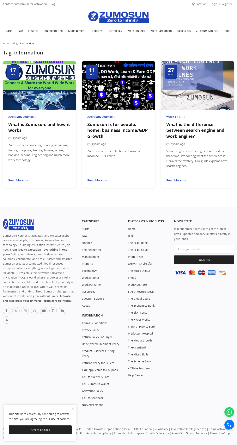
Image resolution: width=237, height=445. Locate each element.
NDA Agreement (92, 405)
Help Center (135, 375)
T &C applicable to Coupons (100, 370)
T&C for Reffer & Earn (96, 377)
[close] (73, 408)
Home (6, 43)
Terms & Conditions (94, 323)
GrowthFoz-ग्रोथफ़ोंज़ (140, 264)
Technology (114, 31)
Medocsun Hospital (140, 333)
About (227, 31)
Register (227, 4)
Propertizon (135, 257)
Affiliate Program (139, 368)
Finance (33, 31)
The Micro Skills (138, 354)
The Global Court (139, 298)
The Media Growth (140, 340)
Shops (132, 277)
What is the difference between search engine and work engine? (195, 130)
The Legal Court (138, 250)
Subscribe (204, 260)
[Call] (229, 424)
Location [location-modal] (199, 4)
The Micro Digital (139, 271)
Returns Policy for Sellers (98, 363)
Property (96, 31)
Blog (52, 4)
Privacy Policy (90, 330)
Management (76, 31)
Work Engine (175, 117)
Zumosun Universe (22, 117)
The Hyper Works (139, 319)
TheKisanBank (137, 347)
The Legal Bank (138, 243)
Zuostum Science (207, 31)
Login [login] (213, 4)
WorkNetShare (137, 284)
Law (20, 31)
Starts (8, 31)
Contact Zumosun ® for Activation (25, 4)
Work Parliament (161, 31)
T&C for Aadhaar (92, 398)
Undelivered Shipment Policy (100, 344)
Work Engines (136, 31)
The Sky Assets (137, 312)
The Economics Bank (141, 305)
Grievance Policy (92, 391)
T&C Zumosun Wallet (95, 384)
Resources (184, 31)
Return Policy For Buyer (97, 337)
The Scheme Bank (139, 361)
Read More (18, 180)
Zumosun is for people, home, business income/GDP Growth (117, 130)
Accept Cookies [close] (40, 430)
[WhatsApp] (229, 412)
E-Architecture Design (142, 291)
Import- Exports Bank (141, 326)
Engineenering (53, 31)
